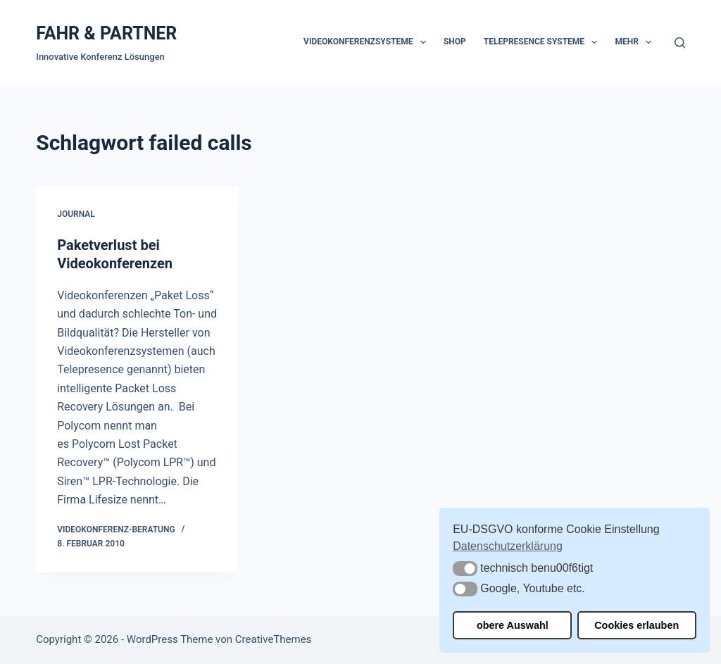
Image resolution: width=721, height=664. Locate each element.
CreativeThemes (273, 639)
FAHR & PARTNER (106, 33)
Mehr (636, 42)
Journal (76, 214)
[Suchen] (680, 42)
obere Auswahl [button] (512, 625)
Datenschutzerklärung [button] (508, 546)
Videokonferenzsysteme (367, 42)
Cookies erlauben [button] (636, 625)
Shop (455, 41)
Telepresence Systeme (543, 42)
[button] (465, 568)
